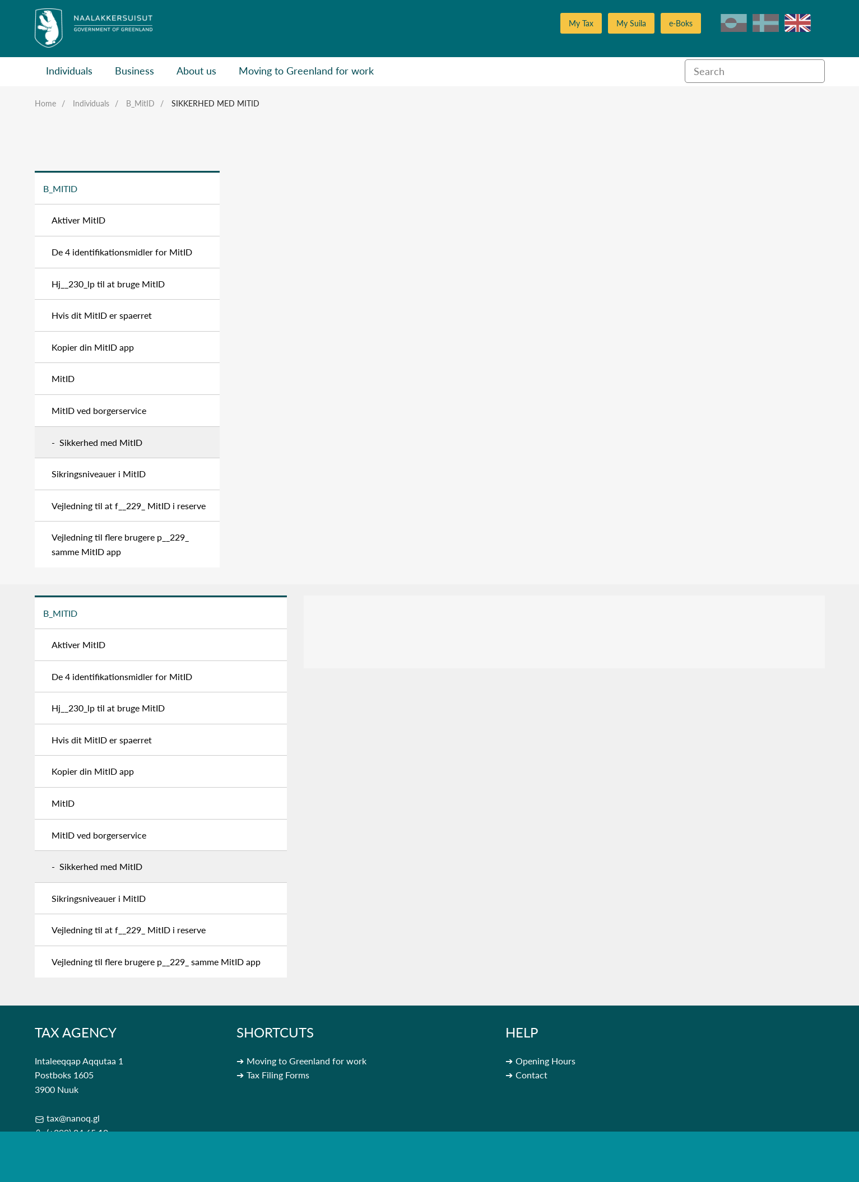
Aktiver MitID (78, 220)
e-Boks (681, 23)
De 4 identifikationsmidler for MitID (122, 251)
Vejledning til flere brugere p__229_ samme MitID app (120, 544)
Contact (531, 1074)
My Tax (581, 23)
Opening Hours (545, 1060)
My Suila (631, 23)
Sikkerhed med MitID (215, 103)
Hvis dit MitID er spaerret (102, 315)
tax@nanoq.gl (73, 1118)
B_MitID (140, 103)
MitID (63, 378)
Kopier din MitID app (93, 347)
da (766, 23)
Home (45, 103)
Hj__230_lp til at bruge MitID (108, 283)
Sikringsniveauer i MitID (99, 473)
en (797, 23)
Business (134, 70)
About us (196, 70)
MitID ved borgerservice (99, 410)
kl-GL (734, 23)
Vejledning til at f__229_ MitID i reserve (129, 505)
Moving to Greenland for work (306, 70)
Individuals (69, 70)
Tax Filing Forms (278, 1074)
